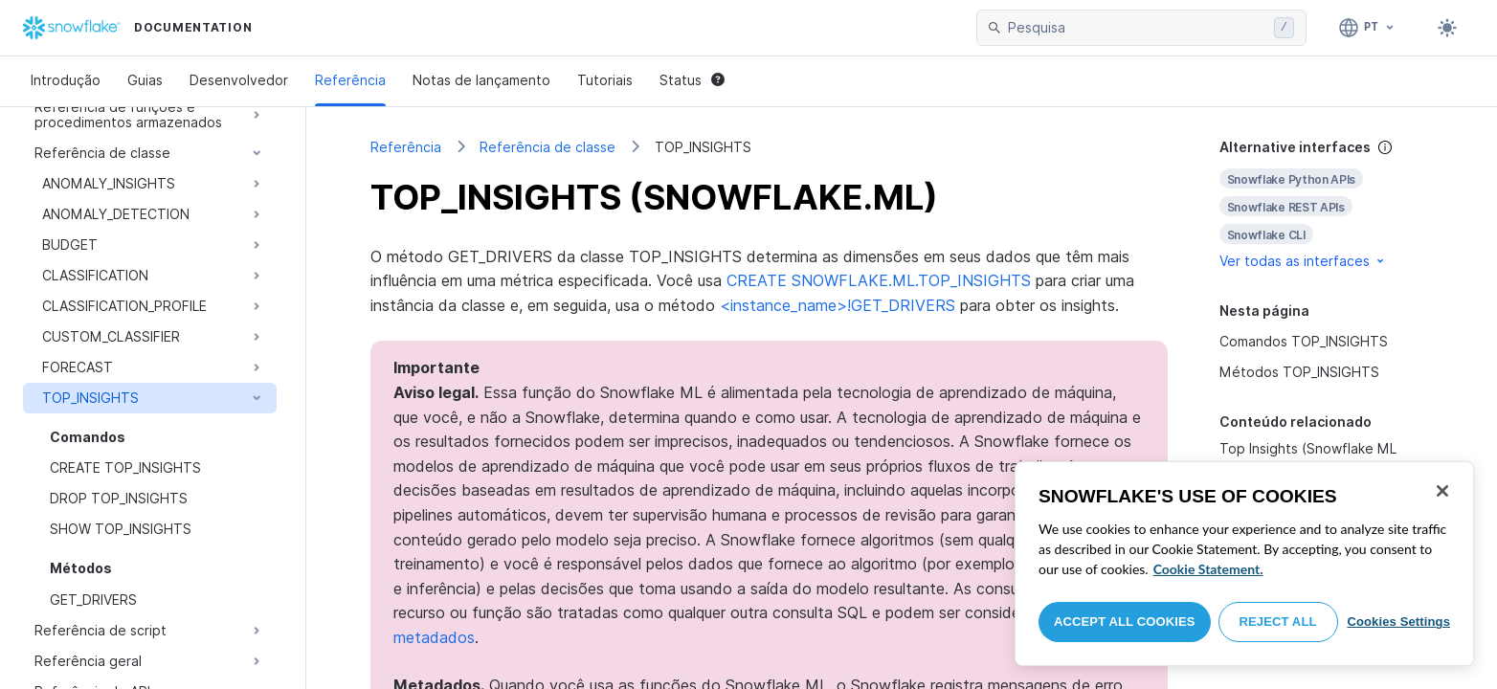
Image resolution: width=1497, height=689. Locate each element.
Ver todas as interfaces (1303, 261)
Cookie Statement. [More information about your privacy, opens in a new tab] (1208, 569)
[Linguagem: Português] (1367, 28)
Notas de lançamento (481, 80)
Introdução (66, 80)
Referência (350, 80)
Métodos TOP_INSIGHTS (1299, 372)
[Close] (1442, 491)
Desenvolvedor (239, 80)
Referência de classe (547, 147)
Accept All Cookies (1124, 621)
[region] (1244, 563)
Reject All (1278, 621)
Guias (145, 80)
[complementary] (1326, 204)
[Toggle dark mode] (1447, 28)
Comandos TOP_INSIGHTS (1303, 341)
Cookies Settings (1398, 621)
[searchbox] (1137, 28)
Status (692, 80)
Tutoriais (605, 80)
